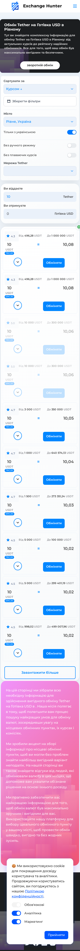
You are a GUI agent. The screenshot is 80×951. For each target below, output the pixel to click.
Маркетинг (33, 922)
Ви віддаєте (13, 188)
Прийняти (56, 935)
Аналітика (32, 913)
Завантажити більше (40, 673)
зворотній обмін (40, 65)
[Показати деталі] (18, 262)
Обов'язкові (34, 905)
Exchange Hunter (37, 5)
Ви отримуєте (15, 205)
